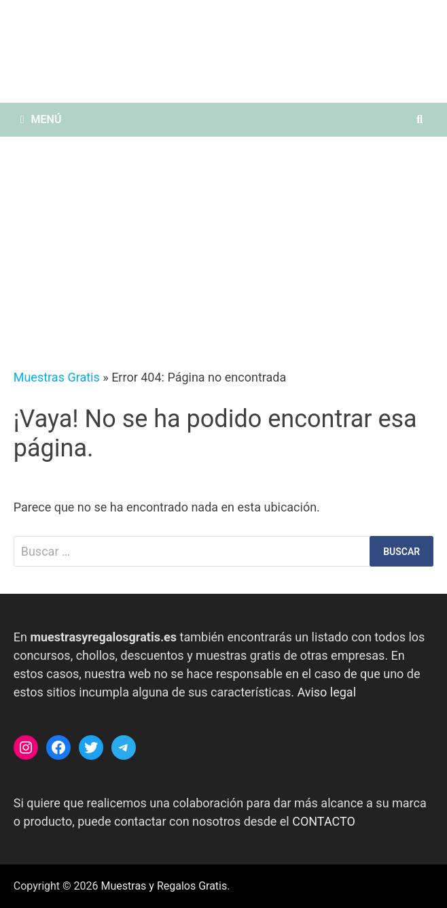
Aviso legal (326, 692)
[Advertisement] (223, 239)
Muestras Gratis (57, 377)
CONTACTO (323, 821)
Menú (41, 119)
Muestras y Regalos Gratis (164, 885)
